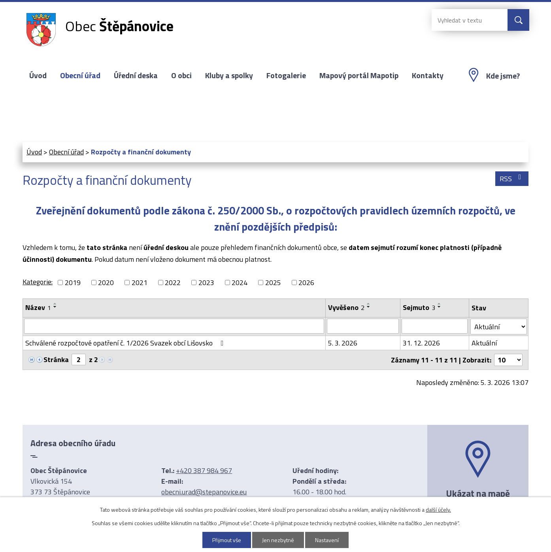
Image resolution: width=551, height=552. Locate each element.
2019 (73, 282)
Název (38, 307)
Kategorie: (38, 281)
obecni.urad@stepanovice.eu (204, 491)
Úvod (38, 75)
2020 (106, 282)
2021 (139, 282)
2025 (273, 282)
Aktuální (484, 343)
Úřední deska (136, 75)
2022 (173, 282)
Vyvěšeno (346, 307)
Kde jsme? (503, 76)
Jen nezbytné (278, 540)
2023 (206, 282)
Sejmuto (419, 307)
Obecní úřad (80, 75)
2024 (239, 282)
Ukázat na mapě (478, 493)
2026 (306, 282)
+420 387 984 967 (204, 470)
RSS (512, 178)
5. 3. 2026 (342, 343)
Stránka (56, 359)
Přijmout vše (227, 540)
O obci (181, 75)
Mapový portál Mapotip (358, 75)
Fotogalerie (286, 75)
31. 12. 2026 (421, 343)
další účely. (438, 509)
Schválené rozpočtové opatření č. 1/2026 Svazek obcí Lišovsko (126, 343)
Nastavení (327, 540)
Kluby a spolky (229, 75)
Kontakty (427, 75)
